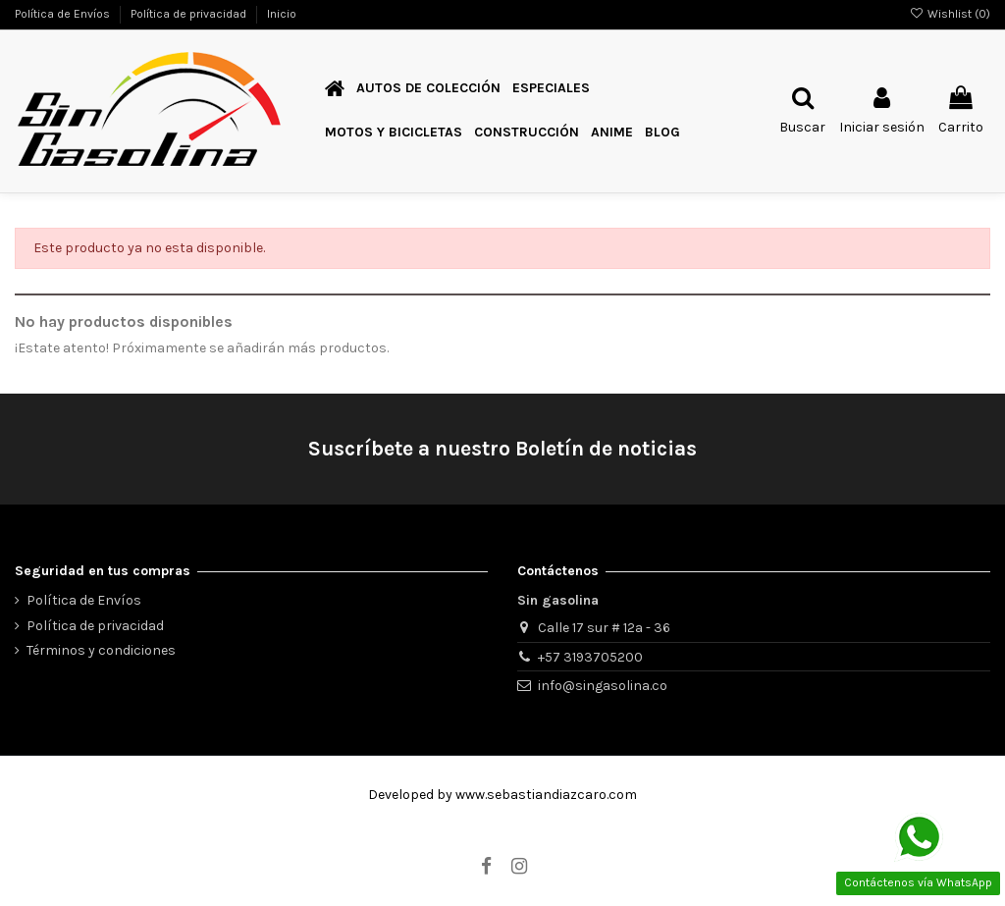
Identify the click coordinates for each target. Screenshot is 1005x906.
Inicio (281, 14)
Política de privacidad (190, 14)
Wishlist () (950, 14)
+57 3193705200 (590, 657)
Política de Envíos (64, 14)
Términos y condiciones (101, 650)
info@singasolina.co (602, 685)
